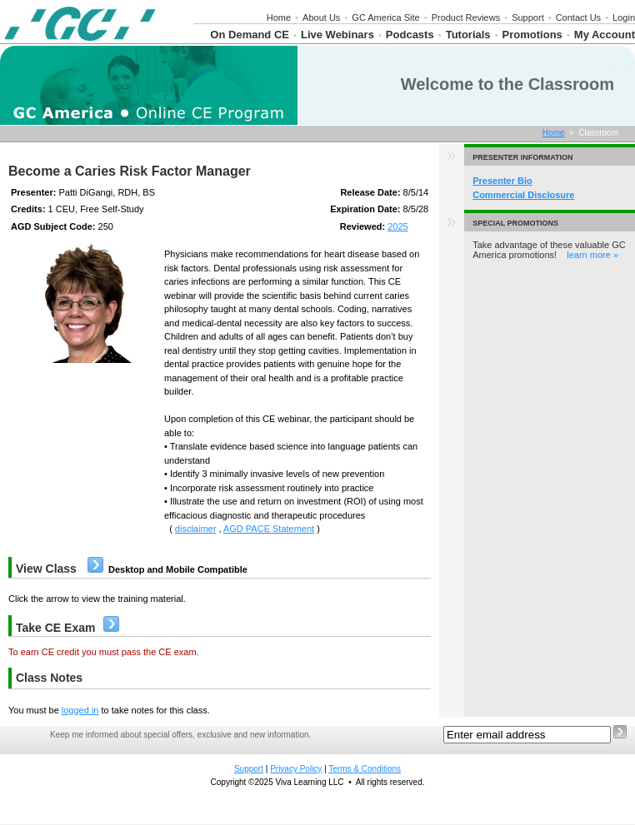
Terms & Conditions (364, 768)
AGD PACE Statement (268, 529)
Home (279, 17)
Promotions (532, 34)
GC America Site (385, 17)
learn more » (592, 255)
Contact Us (578, 17)
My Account (604, 34)
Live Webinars (337, 34)
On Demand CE (249, 34)
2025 (398, 226)
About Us (321, 17)
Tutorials (468, 34)
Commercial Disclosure (523, 195)
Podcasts (410, 34)
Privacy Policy (296, 768)
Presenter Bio (502, 181)
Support (528, 17)
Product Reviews (466, 17)
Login (623, 17)
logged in (80, 710)
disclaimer (196, 529)
